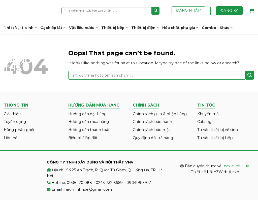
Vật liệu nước (83, 27)
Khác (226, 27)
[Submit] (155, 10)
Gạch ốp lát (53, 27)
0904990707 (138, 182)
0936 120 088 (79, 182)
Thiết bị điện (145, 27)
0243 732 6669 (109, 182)
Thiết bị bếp (114, 27)
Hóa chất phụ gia (180, 27)
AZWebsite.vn (226, 172)
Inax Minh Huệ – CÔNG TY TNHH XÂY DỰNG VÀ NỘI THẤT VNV (23, 40)
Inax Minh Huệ (235, 166)
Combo (209, 27)
